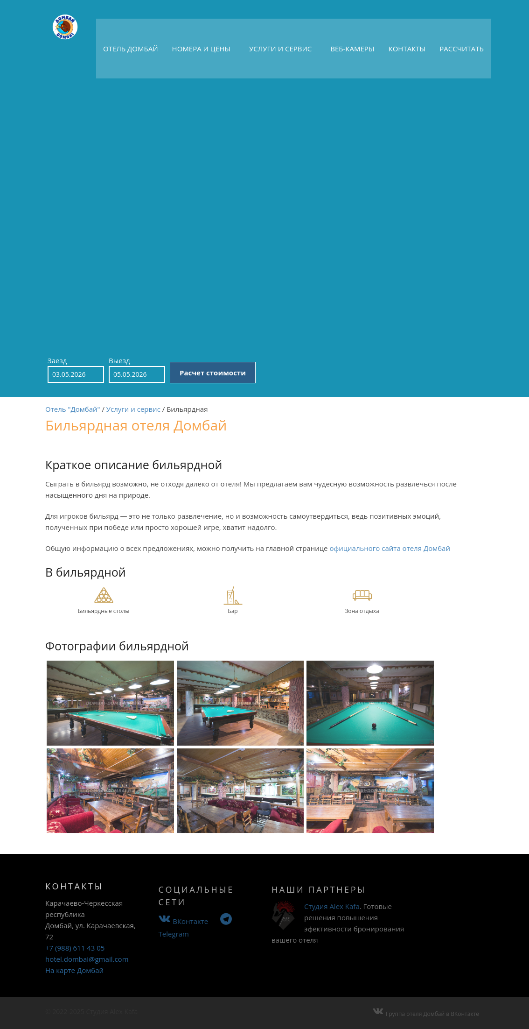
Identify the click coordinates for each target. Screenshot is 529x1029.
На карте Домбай (74, 981)
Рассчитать (461, 48)
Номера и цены (201, 48)
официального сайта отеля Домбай (389, 558)
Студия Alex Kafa (332, 918)
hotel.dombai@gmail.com (87, 969)
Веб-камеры (352, 48)
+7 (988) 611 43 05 (74, 958)
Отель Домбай (130, 48)
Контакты (407, 48)
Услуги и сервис (280, 48)
